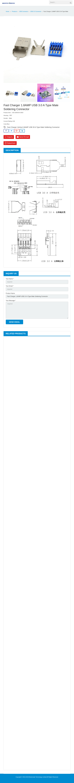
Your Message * (11, 300)
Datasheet (10, 143)
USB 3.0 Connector (35, 11)
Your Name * (10, 279)
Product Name (10, 293)
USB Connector (23, 11)
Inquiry (9, 137)
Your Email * (10, 286)
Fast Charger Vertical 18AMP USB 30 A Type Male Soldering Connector (33, 127)
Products (14, 11)
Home (7, 11)
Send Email (23, 137)
